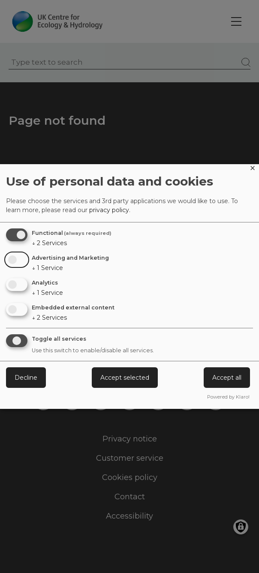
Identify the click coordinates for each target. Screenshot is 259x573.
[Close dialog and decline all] (252, 169)
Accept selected (124, 377)
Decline (26, 377)
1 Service (47, 268)
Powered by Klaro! (228, 397)
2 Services (49, 243)
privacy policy (109, 210)
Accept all (226, 377)
